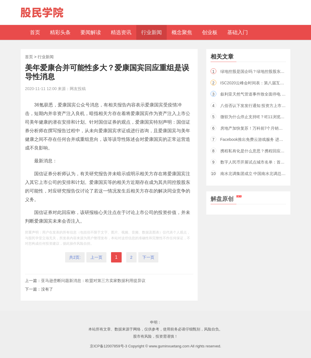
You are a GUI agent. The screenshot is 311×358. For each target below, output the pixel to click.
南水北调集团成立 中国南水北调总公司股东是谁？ (265, 173)
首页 (29, 57)
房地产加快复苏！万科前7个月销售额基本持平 (261, 128)
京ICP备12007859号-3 (108, 346)
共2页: (75, 257)
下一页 (148, 257)
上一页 (96, 257)
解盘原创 (226, 199)
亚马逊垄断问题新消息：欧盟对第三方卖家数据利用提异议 (93, 280)
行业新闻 (46, 57)
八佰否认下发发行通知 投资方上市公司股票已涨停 (265, 105)
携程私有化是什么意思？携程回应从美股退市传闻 (264, 151)
